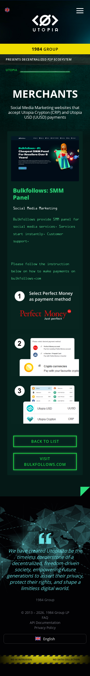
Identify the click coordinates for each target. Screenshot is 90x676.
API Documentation (45, 622)
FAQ (45, 617)
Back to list (45, 441)
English (45, 638)
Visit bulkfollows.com (45, 461)
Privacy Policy (45, 627)
